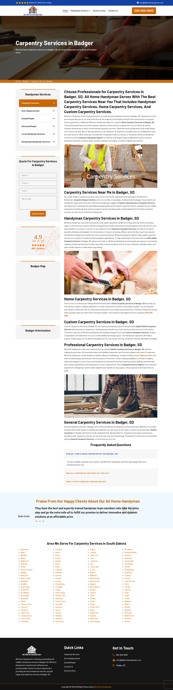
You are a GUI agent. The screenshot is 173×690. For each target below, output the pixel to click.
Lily (91, 564)
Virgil (127, 595)
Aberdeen (25, 549)
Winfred (128, 618)
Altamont (25, 561)
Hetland (58, 616)
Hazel (57, 610)
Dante (57, 552)
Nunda (92, 590)
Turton (127, 578)
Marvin (93, 572)
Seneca (128, 555)
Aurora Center (27, 570)
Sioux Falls (129, 561)
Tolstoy (128, 575)
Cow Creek (25, 618)
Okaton (93, 593)
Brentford (25, 590)
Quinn (92, 610)
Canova (24, 607)
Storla (127, 567)
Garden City (60, 595)
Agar (23, 552)
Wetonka (128, 613)
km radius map (38, 293)
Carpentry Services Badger (42, 81)
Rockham (129, 549)
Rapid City (94, 613)
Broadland (25, 593)
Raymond (94, 618)
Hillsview (59, 618)
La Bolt (93, 552)
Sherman (128, 558)
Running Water (131, 552)
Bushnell (24, 598)
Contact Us (113, 11)
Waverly (128, 610)
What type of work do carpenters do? (86, 481)
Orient (92, 601)
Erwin (57, 567)
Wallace (128, 601)
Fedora (58, 578)
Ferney (58, 581)
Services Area (99, 11)
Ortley (92, 604)
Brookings (25, 595)
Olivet (92, 595)
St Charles (129, 564)
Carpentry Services (71, 654)
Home (65, 11)
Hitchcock (59, 621)
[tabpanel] (89, 512)
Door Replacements (72, 659)
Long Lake (94, 567)
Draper (58, 561)
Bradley (24, 584)
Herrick (58, 613)
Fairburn (58, 570)
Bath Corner (26, 578)
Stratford (128, 572)
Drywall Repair (70, 663)
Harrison (59, 607)
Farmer (58, 575)
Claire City (25, 613)
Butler (23, 601)
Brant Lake (25, 587)
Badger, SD (120, 665)
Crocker (58, 549)
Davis (57, 555)
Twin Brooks (130, 581)
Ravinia (93, 616)
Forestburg (60, 584)
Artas (23, 567)
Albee (23, 558)
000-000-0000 (143, 10)
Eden (57, 564)
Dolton (58, 558)
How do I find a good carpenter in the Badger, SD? (92, 454)
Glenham (59, 598)
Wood (127, 621)
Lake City (94, 555)
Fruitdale (59, 587)
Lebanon (93, 561)
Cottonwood (26, 616)
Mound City (95, 581)
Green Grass (60, 601)
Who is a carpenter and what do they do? (87, 473)
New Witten (95, 587)
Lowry (92, 570)
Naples (93, 584)
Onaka (92, 598)
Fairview (58, 572)
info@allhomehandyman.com (151, 3)
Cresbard (24, 621)
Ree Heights (95, 621)
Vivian (127, 598)
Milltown (93, 575)
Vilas (127, 593)
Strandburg (129, 570)
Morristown (95, 578)
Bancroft (24, 575)
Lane (92, 558)
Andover (24, 564)
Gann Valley (60, 593)
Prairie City (94, 607)
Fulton (58, 590)
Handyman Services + (80, 11)
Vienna (127, 590)
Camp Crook (26, 604)
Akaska (24, 555)
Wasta (127, 607)
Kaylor (92, 549)
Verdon (128, 587)
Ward (127, 604)
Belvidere (24, 581)
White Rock (129, 616)
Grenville (58, 604)
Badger (26, 81)
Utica (127, 584)
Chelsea (24, 610)
